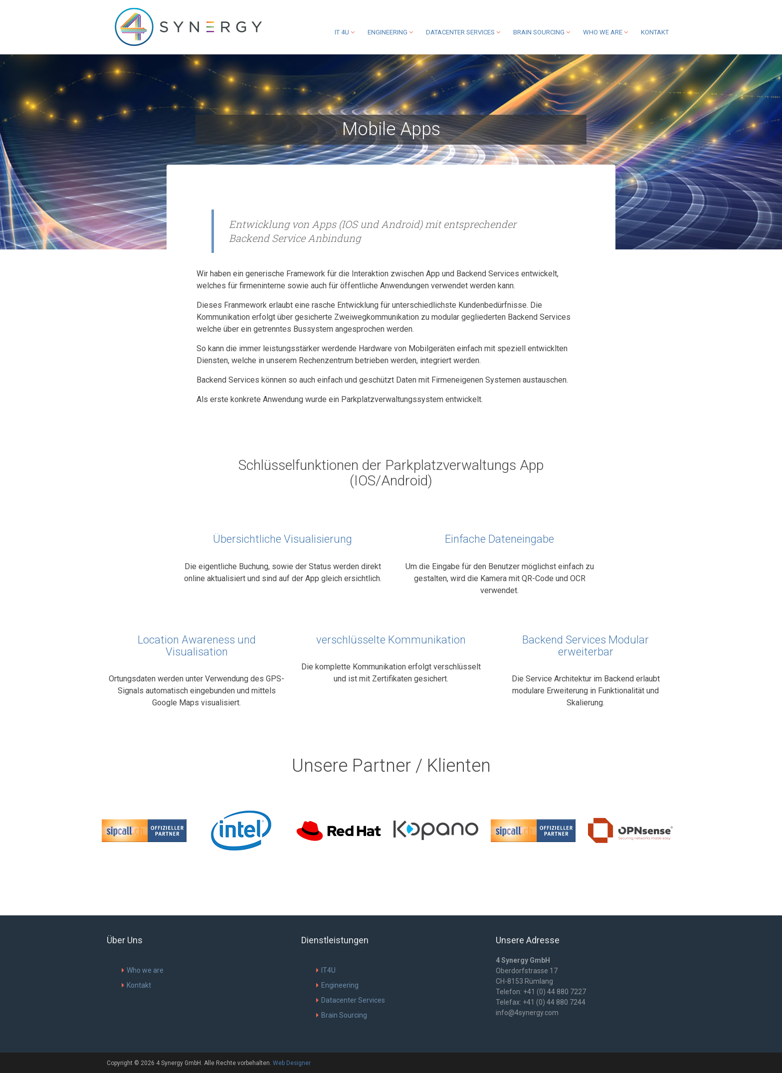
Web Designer (292, 1063)
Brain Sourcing (541, 32)
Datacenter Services (463, 32)
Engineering (390, 32)
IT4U (326, 970)
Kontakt (655, 32)
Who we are (605, 32)
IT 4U (345, 32)
